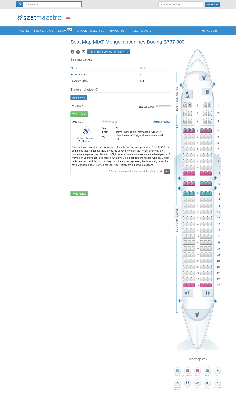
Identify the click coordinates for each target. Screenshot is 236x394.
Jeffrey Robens (85, 140)
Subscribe (212, 4)
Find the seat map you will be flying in (109, 54)
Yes (166, 174)
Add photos (78, 100)
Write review (79, 116)
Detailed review (161, 124)
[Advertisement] (160, 18)
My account (209, 33)
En (69, 19)
